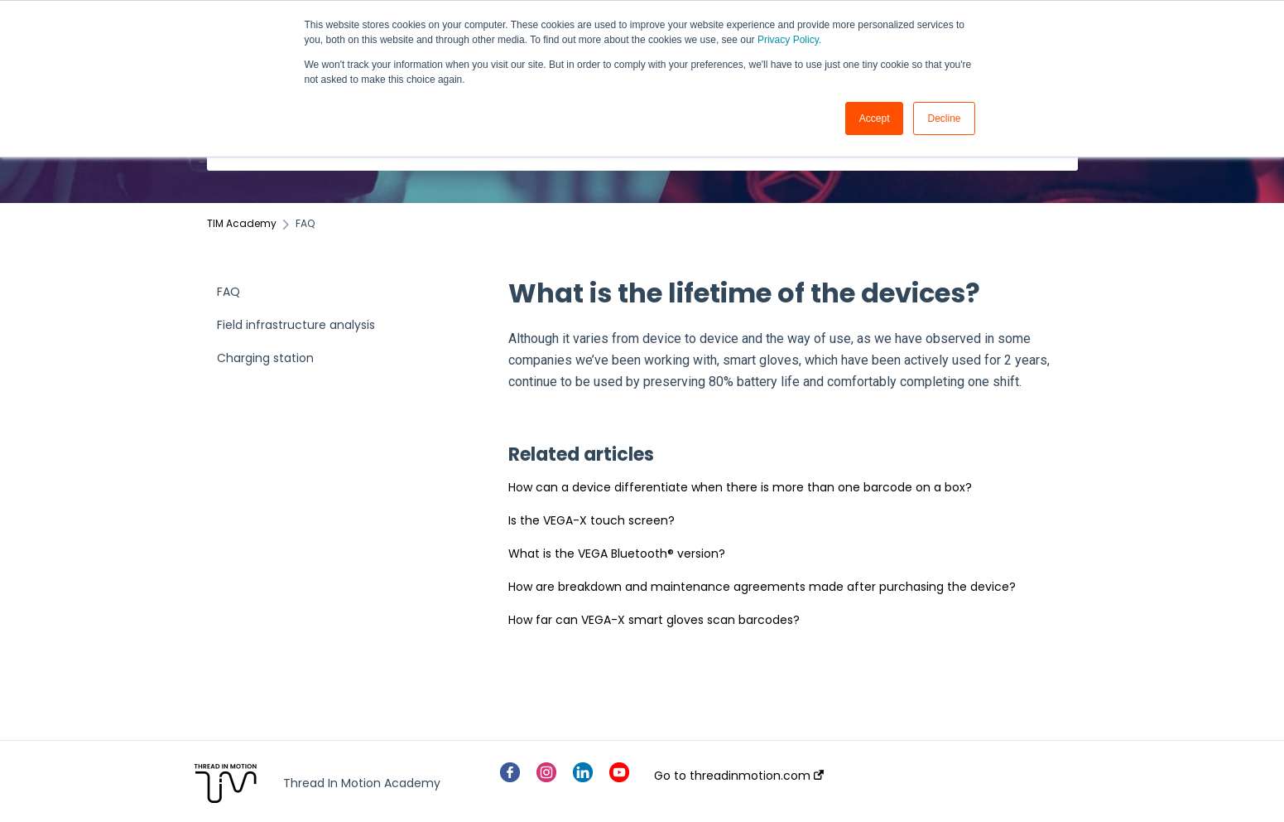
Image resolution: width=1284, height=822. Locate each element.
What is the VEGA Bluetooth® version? (616, 553)
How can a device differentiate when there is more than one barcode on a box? (740, 487)
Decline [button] (943, 118)
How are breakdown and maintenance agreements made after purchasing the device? (762, 586)
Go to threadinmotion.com (739, 775)
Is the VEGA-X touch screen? (591, 520)
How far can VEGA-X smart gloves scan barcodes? (654, 620)
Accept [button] (874, 118)
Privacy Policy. (789, 40)
